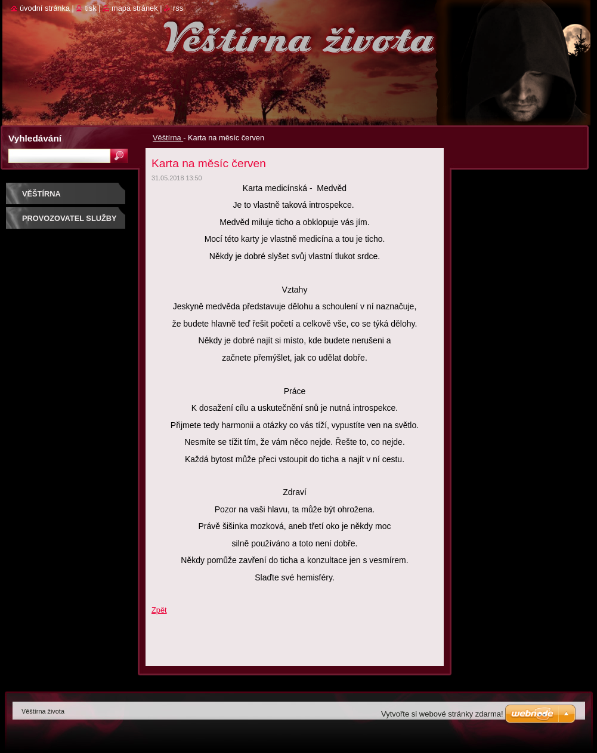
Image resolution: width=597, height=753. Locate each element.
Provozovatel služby (69, 218)
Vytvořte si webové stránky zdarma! (442, 713)
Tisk (90, 8)
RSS (178, 8)
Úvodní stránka (45, 8)
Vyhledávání (34, 138)
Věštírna (168, 137)
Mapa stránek (135, 8)
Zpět (159, 610)
